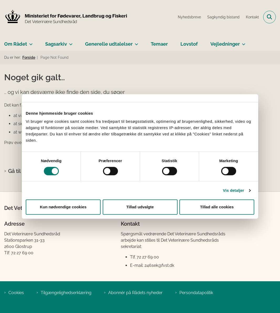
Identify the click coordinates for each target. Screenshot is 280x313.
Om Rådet (15, 44)
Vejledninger (225, 44)
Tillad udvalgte (140, 207)
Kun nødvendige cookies (63, 207)
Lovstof (189, 44)
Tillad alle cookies (217, 207)
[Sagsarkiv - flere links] (69, 42)
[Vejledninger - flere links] (242, 42)
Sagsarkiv (56, 44)
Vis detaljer (233, 190)
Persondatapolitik (196, 292)
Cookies (16, 292)
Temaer (159, 44)
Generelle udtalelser (109, 44)
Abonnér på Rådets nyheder (135, 292)
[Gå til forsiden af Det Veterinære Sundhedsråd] (64, 17)
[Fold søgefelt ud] (269, 17)
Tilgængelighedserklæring (66, 292)
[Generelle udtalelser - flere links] (135, 42)
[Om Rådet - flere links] (30, 42)
